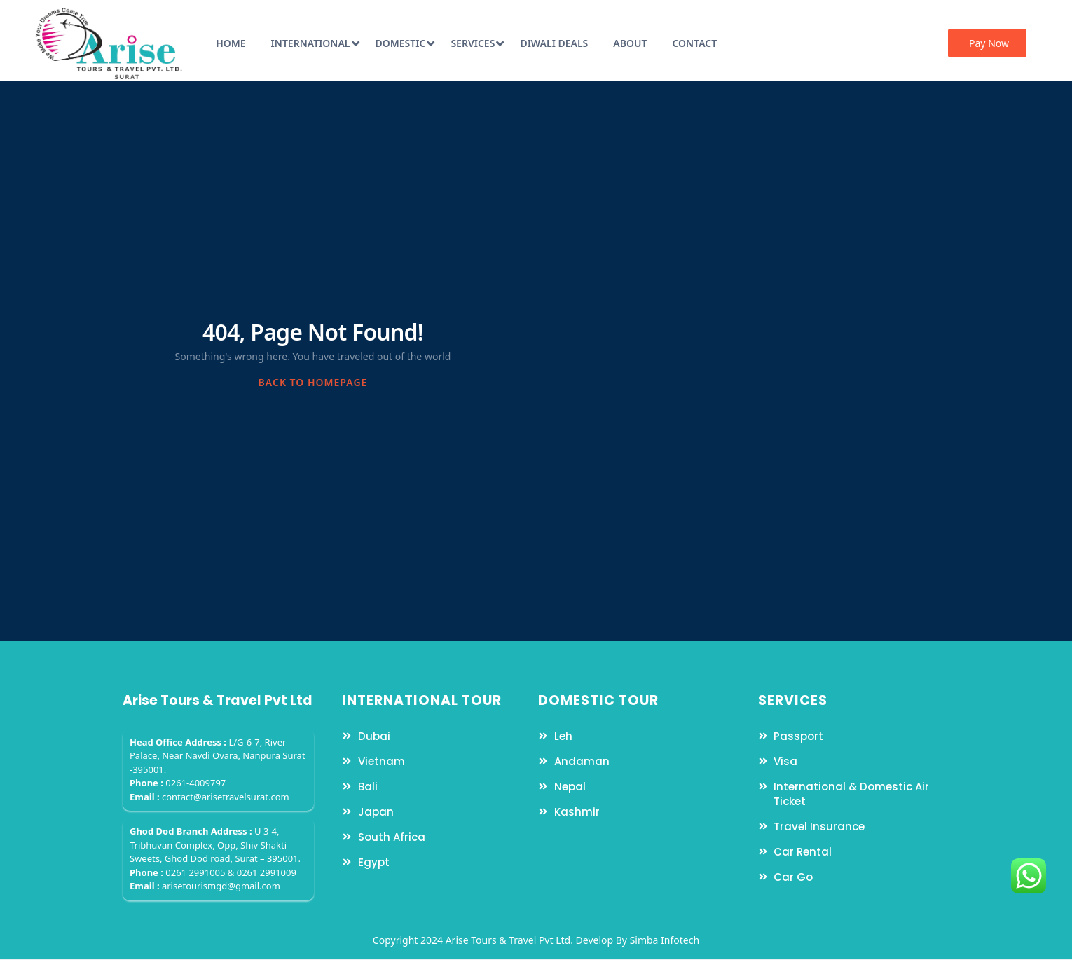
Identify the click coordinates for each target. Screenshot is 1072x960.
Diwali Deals (554, 43)
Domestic (405, 43)
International (315, 43)
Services (477, 43)
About (630, 43)
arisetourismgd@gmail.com (221, 885)
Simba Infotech (665, 940)
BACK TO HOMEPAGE (313, 382)
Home (230, 43)
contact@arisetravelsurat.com (225, 796)
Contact (694, 43)
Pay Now (989, 43)
